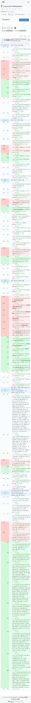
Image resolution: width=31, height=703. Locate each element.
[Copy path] (29, 40)
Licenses (17, 701)
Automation (17, 6)
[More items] (29, 14)
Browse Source (24, 20)
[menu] (28, 36)
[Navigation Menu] (28, 2)
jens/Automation (10, 11)
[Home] (3, 2)
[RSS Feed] (2, 9)
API (22, 701)
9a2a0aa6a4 (9, 30)
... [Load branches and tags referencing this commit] (2, 23)
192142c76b (23, 30)
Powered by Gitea (7, 697)
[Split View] (25, 36)
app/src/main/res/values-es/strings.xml (18, 40)
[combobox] (21, 36)
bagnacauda (7, 6)
